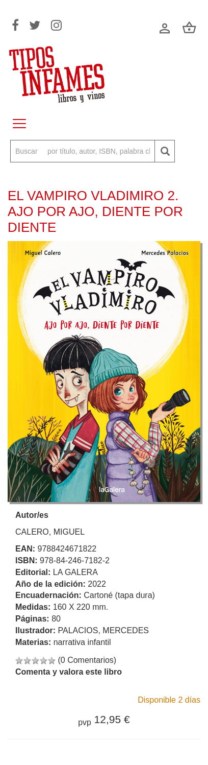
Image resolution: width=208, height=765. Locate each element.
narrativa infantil (82, 642)
